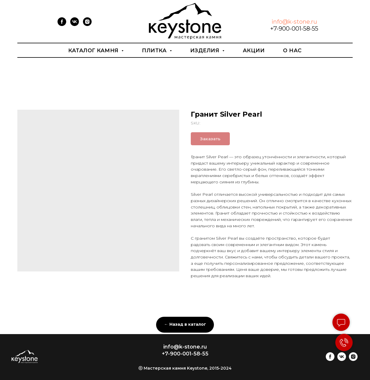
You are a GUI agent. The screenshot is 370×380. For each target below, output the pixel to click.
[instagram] (87, 24)
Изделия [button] (205, 50)
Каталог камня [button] (94, 50)
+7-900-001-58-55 (294, 28)
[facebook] (62, 24)
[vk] (74, 24)
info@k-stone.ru (294, 21)
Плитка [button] (155, 50)
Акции (254, 50)
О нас (292, 50)
